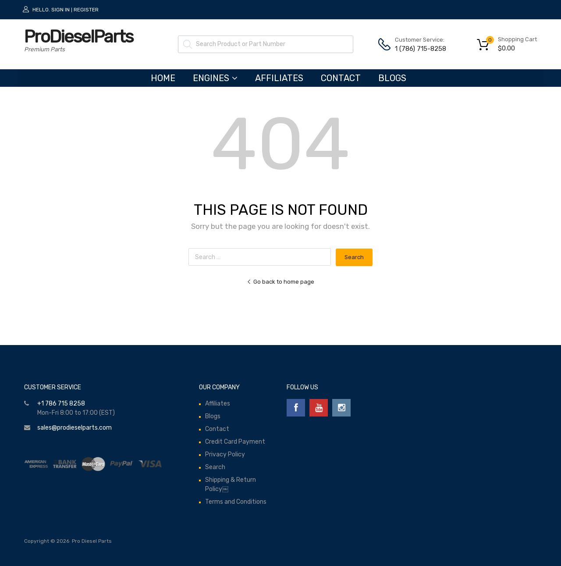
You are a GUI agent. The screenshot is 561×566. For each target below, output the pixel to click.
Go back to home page (280, 281)
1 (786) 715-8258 (416, 49)
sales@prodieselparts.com (74, 427)
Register (86, 10)
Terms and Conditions (235, 501)
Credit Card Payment (235, 441)
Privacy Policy (225, 454)
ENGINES (215, 78)
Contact (341, 78)
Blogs (392, 78)
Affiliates (279, 78)
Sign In (60, 10)
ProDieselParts (78, 36)
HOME (163, 78)
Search (215, 467)
